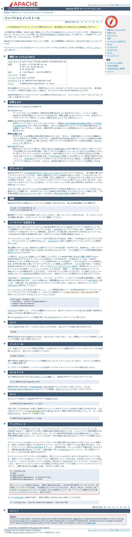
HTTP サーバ (16, 12)
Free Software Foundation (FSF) (78, 123)
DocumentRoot (35, 411)
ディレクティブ (103, 5)
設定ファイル (40, 377)
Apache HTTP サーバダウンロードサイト (44, 173)
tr (101, 22)
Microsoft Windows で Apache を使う (55, 34)
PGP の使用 (64, 193)
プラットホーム (24, 37)
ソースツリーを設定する (116, 41)
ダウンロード (112, 36)
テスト (109, 53)
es (86, 22)
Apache (7, 12)
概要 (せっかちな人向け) (116, 30)
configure (55, 156)
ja (93, 22)
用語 (117, 5)
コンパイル (12, 75)
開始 (49, 399)
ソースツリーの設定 (114, 63)
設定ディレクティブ (64, 389)
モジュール (92, 5)
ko (97, 22)
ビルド (109, 44)
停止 (11, 413)
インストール (112, 47)
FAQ (112, 5)
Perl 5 (10, 146)
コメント (110, 71)
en (81, 22)
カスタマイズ (112, 50)
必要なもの (111, 33)
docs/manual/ (36, 387)
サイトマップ (125, 5)
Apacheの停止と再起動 (116, 68)
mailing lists (91, 523)
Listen (24, 490)
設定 (10, 72)
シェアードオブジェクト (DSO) (64, 266)
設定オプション (14, 252)
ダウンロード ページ (27, 193)
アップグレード (113, 55)
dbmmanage (60, 149)
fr (90, 22)
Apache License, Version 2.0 (23, 532)
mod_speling (87, 292)
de (77, 22)
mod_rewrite (72, 292)
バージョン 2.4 (47, 12)
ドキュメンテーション (31, 12)
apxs (50, 149)
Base (48, 259)
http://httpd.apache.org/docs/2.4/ (21, 389)
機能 (83, 257)
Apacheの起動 (112, 66)
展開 (109, 38)
